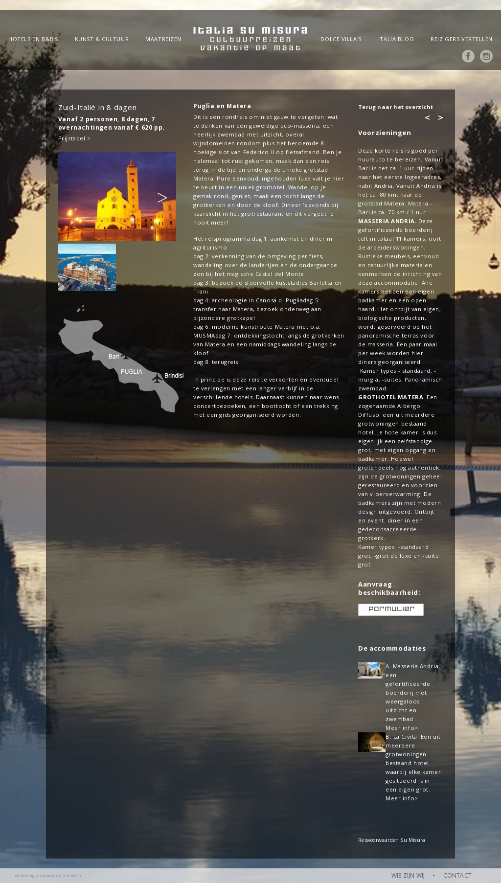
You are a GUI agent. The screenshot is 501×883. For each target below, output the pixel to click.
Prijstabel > (74, 138)
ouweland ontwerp (60, 875)
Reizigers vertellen (462, 39)
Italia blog (396, 39)
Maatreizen (163, 39)
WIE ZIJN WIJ (408, 875)
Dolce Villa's (340, 39)
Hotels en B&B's (33, 39)
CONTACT (457, 875)
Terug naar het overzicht (395, 107)
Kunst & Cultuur (102, 39)
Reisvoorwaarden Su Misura (391, 840)
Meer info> (402, 727)
